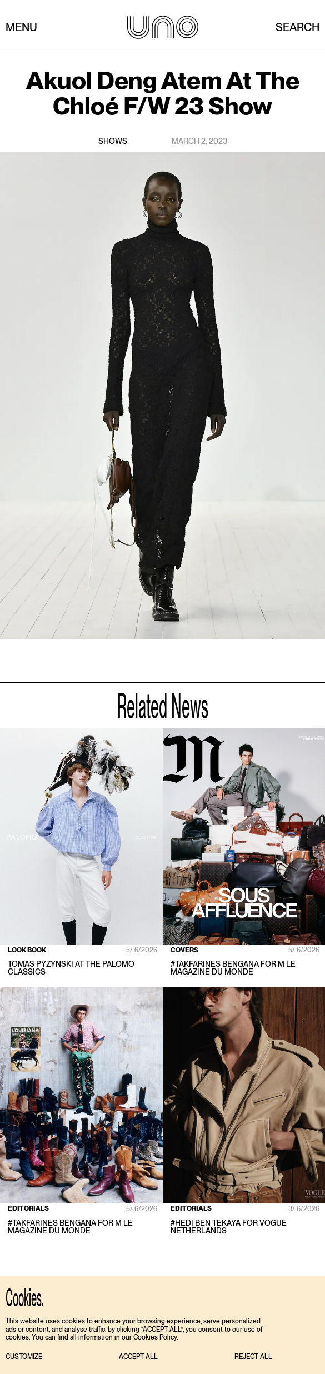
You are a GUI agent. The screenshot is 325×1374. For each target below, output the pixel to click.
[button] (24, 1357)
